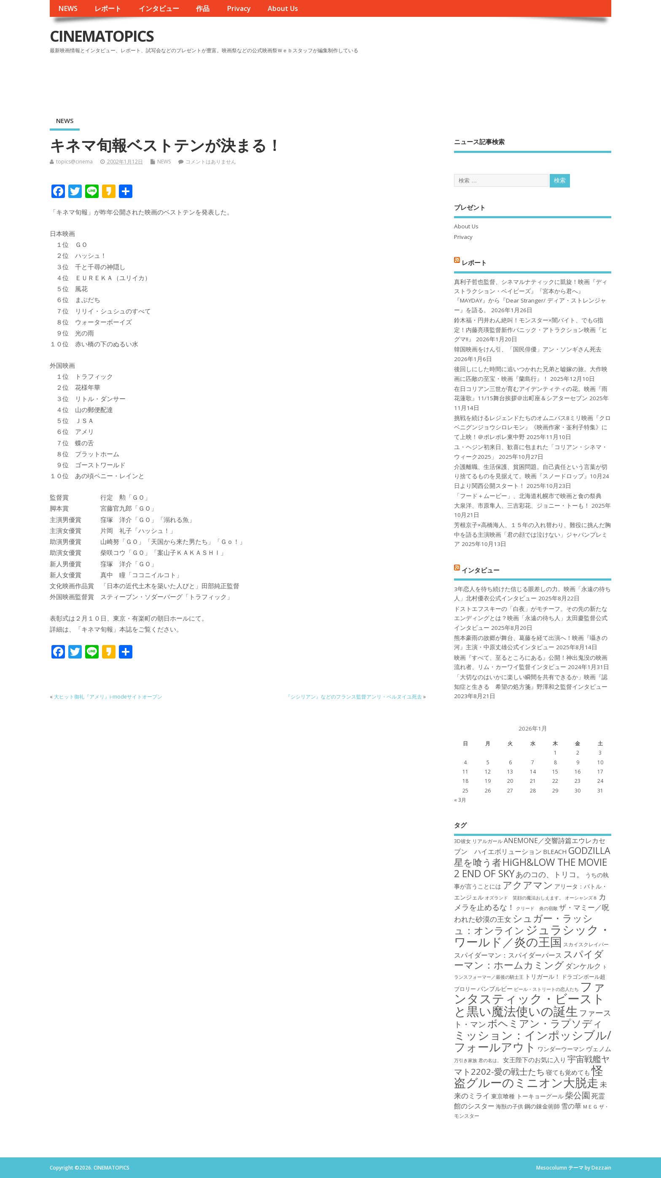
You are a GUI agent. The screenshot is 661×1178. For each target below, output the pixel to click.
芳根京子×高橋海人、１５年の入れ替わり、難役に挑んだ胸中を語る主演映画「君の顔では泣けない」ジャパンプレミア (532, 534)
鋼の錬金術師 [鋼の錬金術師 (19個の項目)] (542, 1106)
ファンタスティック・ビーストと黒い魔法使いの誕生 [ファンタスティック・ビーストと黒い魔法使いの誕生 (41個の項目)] (529, 999)
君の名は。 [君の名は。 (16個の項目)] (490, 1060)
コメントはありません (210, 161)
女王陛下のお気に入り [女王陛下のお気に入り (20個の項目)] (534, 1059)
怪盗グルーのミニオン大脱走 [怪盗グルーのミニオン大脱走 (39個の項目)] (528, 1076)
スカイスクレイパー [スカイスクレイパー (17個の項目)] (586, 944)
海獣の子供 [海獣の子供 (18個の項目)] (509, 1106)
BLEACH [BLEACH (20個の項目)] (555, 851)
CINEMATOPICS (101, 36)
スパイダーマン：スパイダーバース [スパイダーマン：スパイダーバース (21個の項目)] (508, 955)
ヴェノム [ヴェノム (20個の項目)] (598, 1048)
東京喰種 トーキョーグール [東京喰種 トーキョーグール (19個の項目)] (527, 1096)
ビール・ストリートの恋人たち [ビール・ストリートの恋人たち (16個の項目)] (546, 989)
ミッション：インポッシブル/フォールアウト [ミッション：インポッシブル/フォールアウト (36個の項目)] (532, 1041)
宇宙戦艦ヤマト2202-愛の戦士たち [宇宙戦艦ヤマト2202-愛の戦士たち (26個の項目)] (532, 1065)
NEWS (68, 8)
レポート (107, 8)
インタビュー (159, 8)
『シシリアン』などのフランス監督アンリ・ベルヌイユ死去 (353, 696)
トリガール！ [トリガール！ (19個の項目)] (542, 976)
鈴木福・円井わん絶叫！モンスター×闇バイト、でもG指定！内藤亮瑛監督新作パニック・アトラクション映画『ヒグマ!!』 (530, 329)
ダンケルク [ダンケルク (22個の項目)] (583, 966)
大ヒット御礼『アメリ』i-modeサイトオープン (108, 696)
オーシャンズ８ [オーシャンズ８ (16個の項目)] (581, 898)
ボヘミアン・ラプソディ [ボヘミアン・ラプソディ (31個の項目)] (545, 1023)
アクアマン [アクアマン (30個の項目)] (527, 885)
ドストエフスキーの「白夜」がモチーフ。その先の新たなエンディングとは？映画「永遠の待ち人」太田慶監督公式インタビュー (530, 618)
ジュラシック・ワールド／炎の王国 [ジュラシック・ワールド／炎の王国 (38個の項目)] (532, 935)
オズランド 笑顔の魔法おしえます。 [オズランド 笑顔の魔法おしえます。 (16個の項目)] (524, 898)
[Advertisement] (451, 80)
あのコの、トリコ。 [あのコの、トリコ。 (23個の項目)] (550, 874)
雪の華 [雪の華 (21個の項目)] (571, 1106)
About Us (283, 8)
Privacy (239, 8)
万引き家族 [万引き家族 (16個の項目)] (465, 1060)
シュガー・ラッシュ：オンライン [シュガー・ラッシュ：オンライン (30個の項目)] (523, 924)
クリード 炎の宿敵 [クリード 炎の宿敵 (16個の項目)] (537, 908)
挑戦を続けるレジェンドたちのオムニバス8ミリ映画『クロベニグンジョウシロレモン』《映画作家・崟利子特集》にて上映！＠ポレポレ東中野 (532, 427)
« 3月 (460, 799)
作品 (203, 8)
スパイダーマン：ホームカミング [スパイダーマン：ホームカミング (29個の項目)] (529, 960)
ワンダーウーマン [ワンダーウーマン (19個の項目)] (561, 1049)
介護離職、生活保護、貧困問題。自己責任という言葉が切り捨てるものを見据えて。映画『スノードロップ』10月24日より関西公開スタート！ (531, 476)
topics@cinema (74, 161)
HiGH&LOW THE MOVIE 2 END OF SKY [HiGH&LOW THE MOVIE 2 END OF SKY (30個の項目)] (530, 867)
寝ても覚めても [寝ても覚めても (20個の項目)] (568, 1072)
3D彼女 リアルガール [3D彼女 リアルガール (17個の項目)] (478, 841)
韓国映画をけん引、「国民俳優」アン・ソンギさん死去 (528, 349)
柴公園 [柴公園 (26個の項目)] (577, 1095)
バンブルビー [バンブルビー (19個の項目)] (495, 989)
